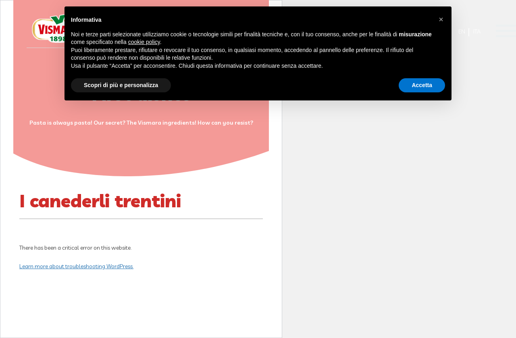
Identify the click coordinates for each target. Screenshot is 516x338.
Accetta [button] (422, 85)
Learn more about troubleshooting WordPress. (76, 266)
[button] (441, 19)
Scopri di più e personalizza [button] (121, 85)
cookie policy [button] (144, 42)
